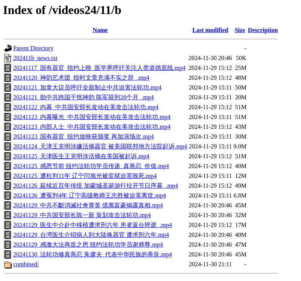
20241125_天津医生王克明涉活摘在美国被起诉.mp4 (81, 156)
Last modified (210, 30)
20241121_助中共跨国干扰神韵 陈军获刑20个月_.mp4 (83, 97)
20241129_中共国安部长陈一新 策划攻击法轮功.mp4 (82, 215)
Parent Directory (33, 48)
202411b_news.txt (35, 58)
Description (263, 30)
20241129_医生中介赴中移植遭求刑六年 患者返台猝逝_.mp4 (92, 225)
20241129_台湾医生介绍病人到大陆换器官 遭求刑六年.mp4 (91, 235)
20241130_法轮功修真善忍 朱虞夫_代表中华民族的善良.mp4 (92, 254)
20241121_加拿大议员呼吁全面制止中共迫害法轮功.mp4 (87, 87)
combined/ (26, 264)
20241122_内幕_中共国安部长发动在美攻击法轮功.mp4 (85, 107)
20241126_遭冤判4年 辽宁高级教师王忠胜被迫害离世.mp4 (89, 195)
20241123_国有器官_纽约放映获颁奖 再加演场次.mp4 (83, 136)
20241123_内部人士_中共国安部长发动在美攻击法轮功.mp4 (92, 127)
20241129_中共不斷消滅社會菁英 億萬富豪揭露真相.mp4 (88, 205)
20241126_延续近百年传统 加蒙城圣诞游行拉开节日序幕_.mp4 (95, 185)
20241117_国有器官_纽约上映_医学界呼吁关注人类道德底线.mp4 (99, 68)
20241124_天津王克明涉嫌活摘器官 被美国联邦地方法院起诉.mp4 (100, 146)
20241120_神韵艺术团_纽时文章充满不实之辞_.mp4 (81, 77)
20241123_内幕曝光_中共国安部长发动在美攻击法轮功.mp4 (92, 117)
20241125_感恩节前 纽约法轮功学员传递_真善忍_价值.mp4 (91, 166)
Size (240, 30)
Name (100, 30)
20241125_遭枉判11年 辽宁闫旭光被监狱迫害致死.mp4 (85, 176)
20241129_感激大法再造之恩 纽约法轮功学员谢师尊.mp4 (88, 244)
